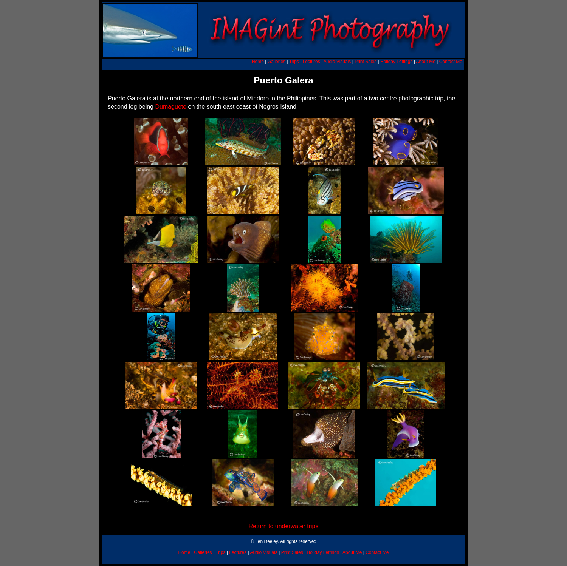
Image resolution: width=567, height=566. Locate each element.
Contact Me (450, 61)
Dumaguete (170, 106)
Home (258, 61)
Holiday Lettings (396, 61)
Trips (294, 61)
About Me (425, 61)
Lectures (311, 61)
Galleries (276, 61)
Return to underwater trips (284, 526)
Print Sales (365, 61)
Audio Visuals (337, 61)
